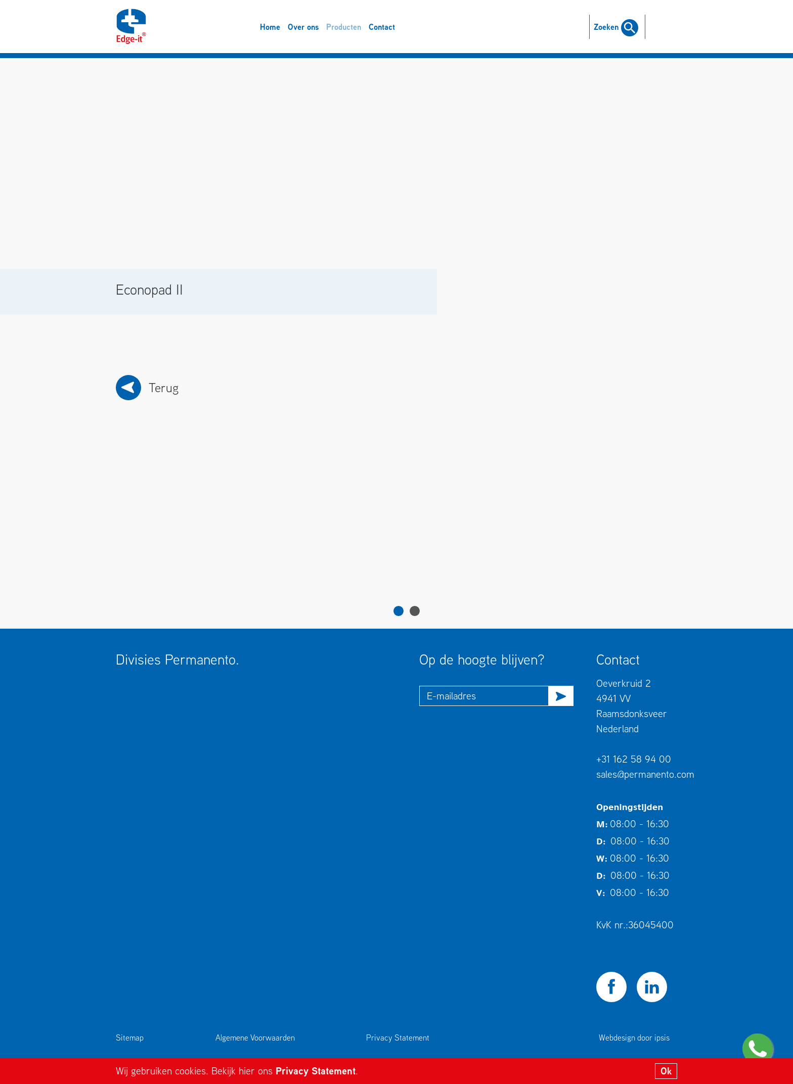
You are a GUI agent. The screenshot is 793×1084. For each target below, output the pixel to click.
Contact (382, 26)
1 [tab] (398, 611)
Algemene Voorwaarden (255, 1037)
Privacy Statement (316, 1070)
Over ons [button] (303, 26)
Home (270, 26)
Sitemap (130, 1037)
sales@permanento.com (645, 774)
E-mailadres (451, 695)
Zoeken (616, 26)
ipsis (662, 1037)
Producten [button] (343, 26)
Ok (666, 1070)
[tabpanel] (191, 527)
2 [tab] (414, 611)
